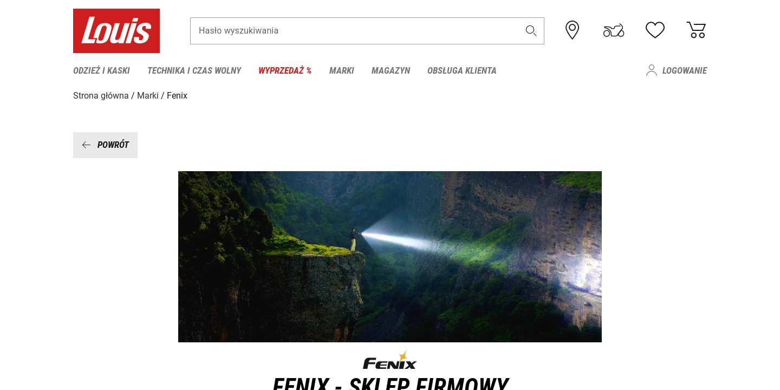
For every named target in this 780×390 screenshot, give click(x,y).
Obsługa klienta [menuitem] (462, 70)
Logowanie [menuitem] (684, 70)
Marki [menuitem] (341, 70)
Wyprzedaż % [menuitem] (285, 70)
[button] (531, 30)
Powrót (105, 144)
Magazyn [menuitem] (391, 70)
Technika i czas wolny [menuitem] (194, 70)
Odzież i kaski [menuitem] (101, 70)
